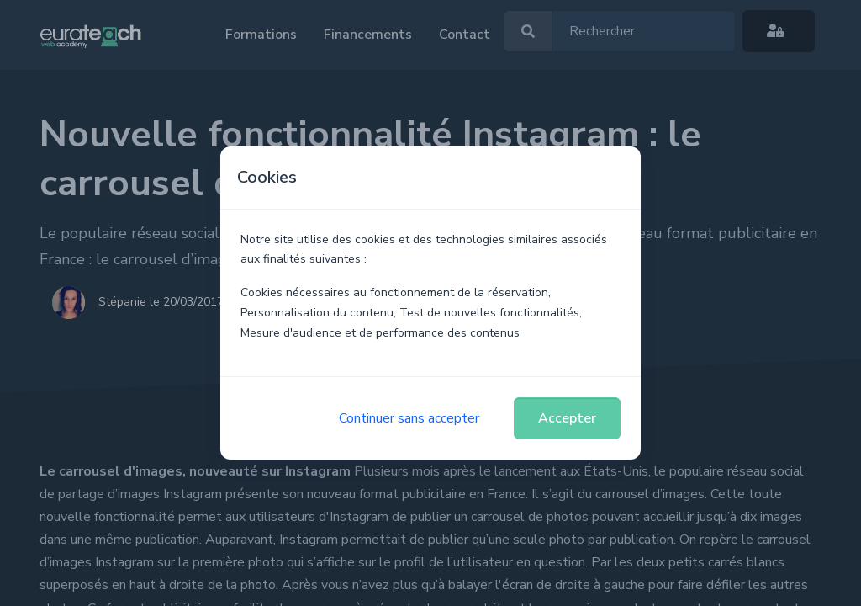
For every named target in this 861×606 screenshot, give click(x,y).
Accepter (567, 418)
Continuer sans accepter (409, 418)
